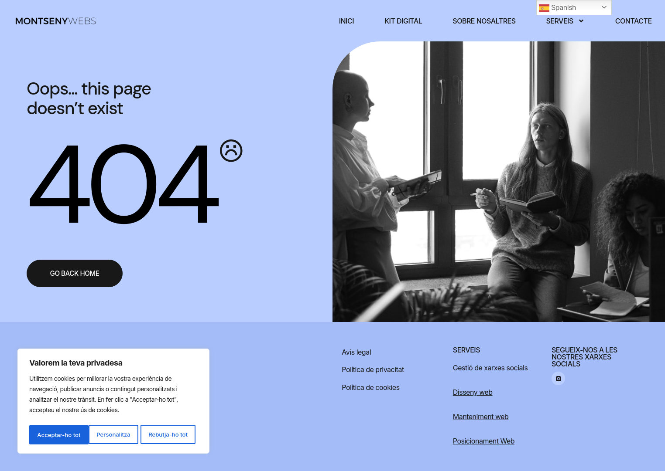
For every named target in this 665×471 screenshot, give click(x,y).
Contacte (633, 21)
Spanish (557, 8)
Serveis (565, 21)
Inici (346, 21)
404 (120, 184)
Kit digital (403, 21)
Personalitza (53, 434)
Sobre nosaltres (483, 21)
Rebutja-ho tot (108, 434)
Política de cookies (370, 387)
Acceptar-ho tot (168, 434)
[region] (113, 403)
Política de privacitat (373, 369)
